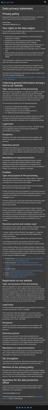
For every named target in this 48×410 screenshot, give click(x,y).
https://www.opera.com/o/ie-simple (21, 273)
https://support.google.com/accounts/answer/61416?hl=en (24, 271)
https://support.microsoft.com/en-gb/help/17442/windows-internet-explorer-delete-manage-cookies (24, 265)
